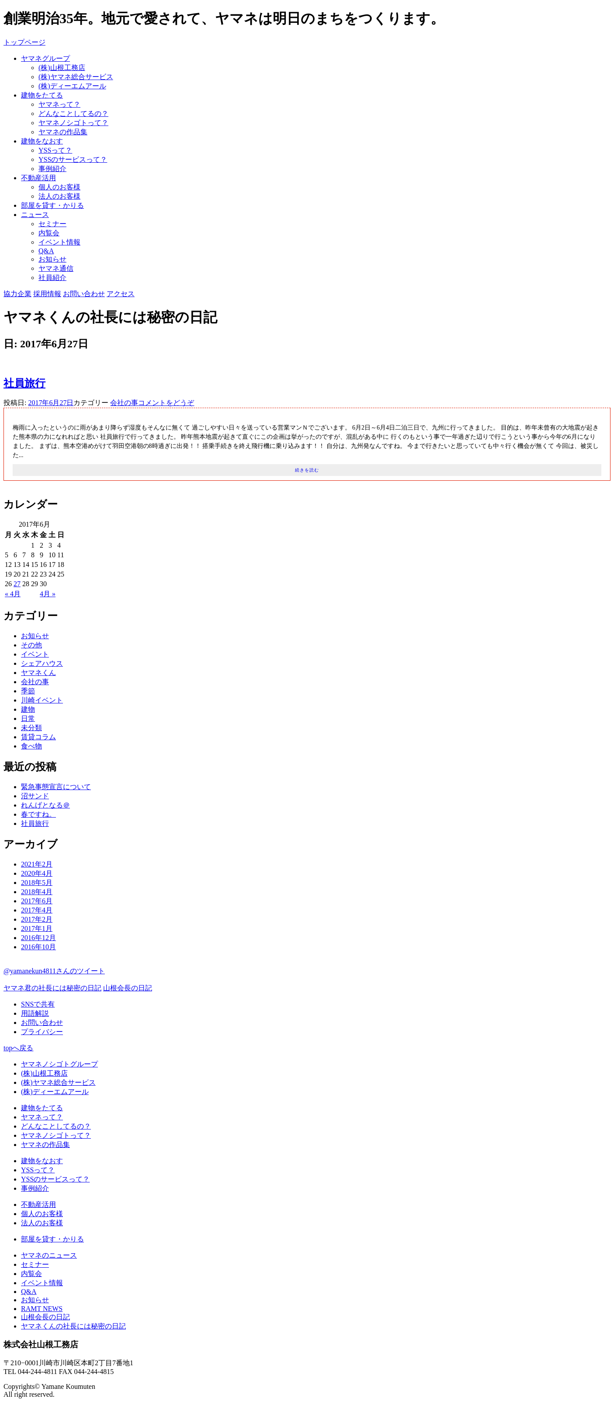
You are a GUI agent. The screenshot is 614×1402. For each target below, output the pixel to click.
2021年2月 (36, 864)
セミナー (52, 223)
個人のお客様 (59, 187)
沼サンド (35, 796)
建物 (28, 709)
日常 (28, 718)
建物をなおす (42, 141)
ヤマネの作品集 (62, 132)
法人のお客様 (59, 196)
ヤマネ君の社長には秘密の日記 (52, 988)
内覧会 (48, 233)
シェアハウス (42, 663)
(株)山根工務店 (61, 67)
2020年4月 (36, 873)
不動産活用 (38, 178)
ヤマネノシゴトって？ (73, 122)
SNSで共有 (38, 1004)
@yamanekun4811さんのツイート (54, 971)
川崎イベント (42, 700)
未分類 (31, 727)
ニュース (35, 214)
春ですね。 (38, 814)
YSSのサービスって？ (72, 159)
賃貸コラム (38, 737)
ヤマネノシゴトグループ (59, 1064)
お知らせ (52, 259)
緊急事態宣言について (56, 786)
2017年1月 (36, 928)
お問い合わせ (84, 293)
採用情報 (47, 293)
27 (17, 583)
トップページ (24, 42)
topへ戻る (18, 1048)
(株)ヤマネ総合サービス (75, 76)
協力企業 (17, 293)
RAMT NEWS (41, 1308)
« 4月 (13, 594)
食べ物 (31, 746)
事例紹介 (52, 168)
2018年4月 (36, 891)
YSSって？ (55, 150)
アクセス (121, 293)
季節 (28, 691)
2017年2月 (36, 919)
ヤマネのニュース (49, 1255)
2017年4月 (36, 910)
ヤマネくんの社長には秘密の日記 (73, 1326)
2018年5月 (36, 882)
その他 (31, 645)
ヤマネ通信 (55, 268)
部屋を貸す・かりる (52, 205)
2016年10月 (38, 947)
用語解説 (35, 1013)
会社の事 (124, 402)
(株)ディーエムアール (72, 86)
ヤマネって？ (59, 104)
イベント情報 (59, 242)
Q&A (46, 251)
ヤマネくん (38, 672)
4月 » (48, 594)
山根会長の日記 (127, 988)
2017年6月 (36, 901)
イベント (35, 654)
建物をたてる (42, 95)
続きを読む (307, 470)
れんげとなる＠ (45, 805)
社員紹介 (52, 277)
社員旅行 (24, 383)
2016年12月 (38, 937)
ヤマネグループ (45, 58)
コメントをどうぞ (166, 402)
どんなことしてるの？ (73, 113)
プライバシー (42, 1031)
